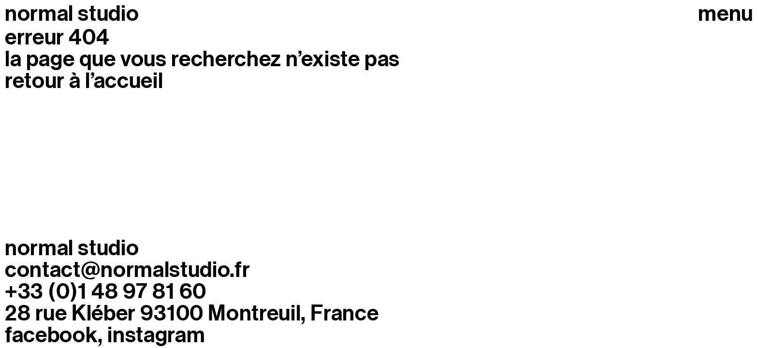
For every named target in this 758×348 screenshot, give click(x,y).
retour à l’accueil (84, 81)
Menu (725, 14)
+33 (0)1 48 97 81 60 (105, 291)
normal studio (72, 13)
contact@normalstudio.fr (127, 270)
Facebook (51, 335)
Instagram (156, 335)
